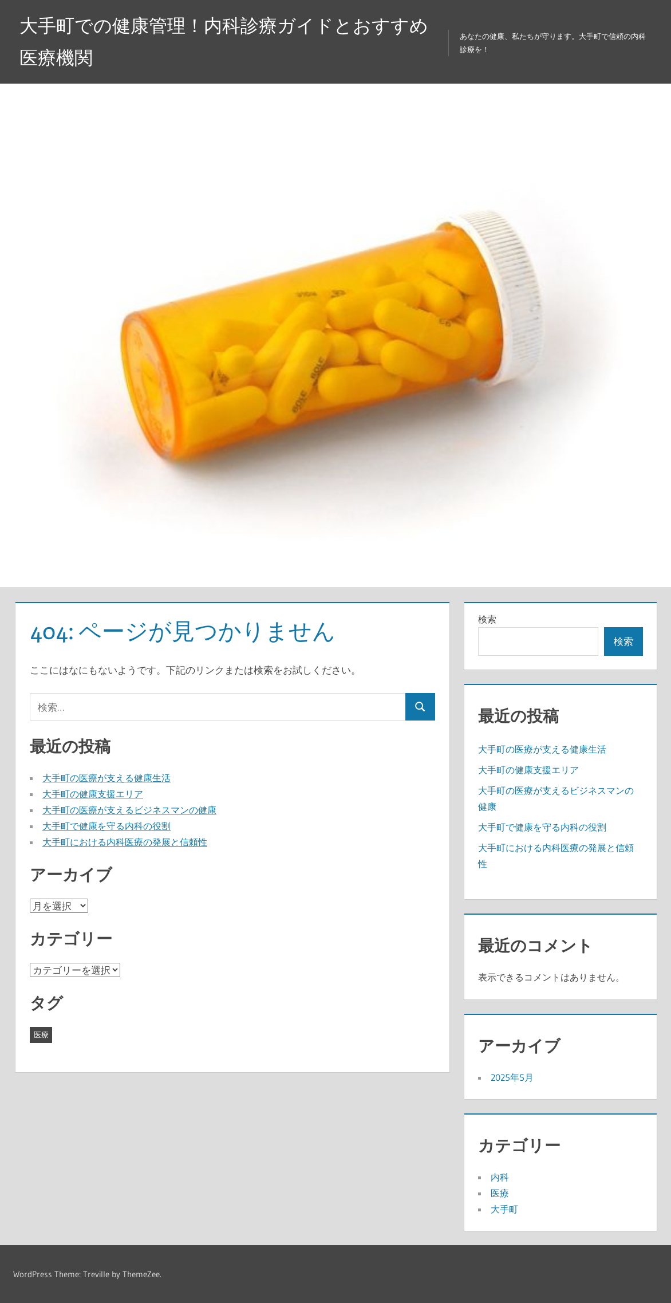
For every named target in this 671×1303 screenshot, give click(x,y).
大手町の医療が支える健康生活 (106, 778)
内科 (500, 1177)
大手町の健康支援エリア (92, 794)
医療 (500, 1193)
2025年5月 (512, 1077)
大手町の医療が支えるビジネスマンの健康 (129, 810)
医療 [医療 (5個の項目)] (41, 1034)
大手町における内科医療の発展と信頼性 (124, 842)
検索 (487, 619)
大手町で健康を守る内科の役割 (106, 826)
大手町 (504, 1209)
